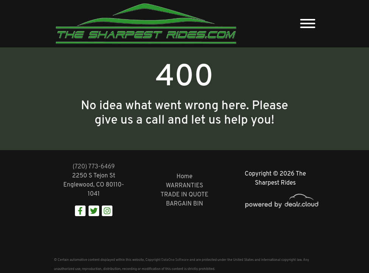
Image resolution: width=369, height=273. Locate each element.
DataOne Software (174, 260)
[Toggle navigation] (307, 23)
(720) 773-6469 (94, 167)
